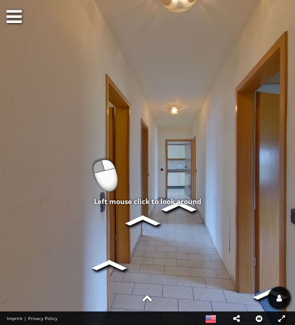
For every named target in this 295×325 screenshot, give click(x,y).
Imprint (15, 318)
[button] (236, 318)
